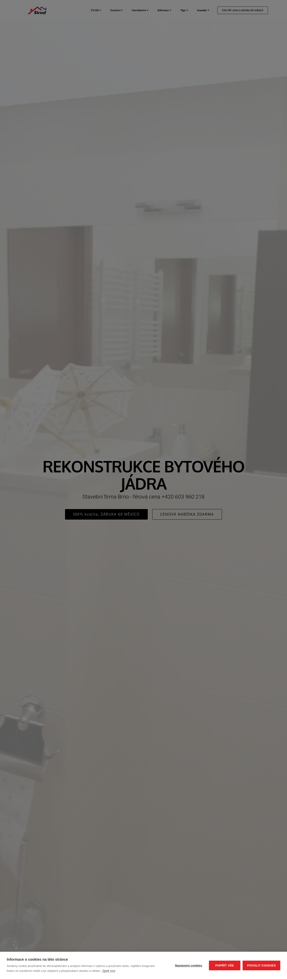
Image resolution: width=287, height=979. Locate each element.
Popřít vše (224, 965)
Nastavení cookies (188, 965)
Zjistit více (108, 971)
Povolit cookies (261, 965)
